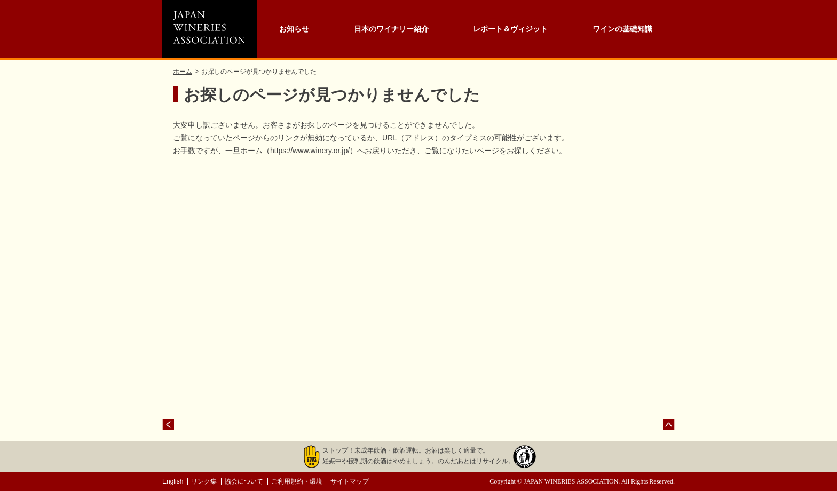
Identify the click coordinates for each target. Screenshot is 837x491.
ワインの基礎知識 (622, 29)
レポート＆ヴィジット (510, 29)
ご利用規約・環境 (296, 481)
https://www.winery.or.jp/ (310, 150)
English (172, 481)
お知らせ (294, 29)
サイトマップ (349, 481)
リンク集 (204, 481)
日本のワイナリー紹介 (391, 29)
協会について (244, 481)
